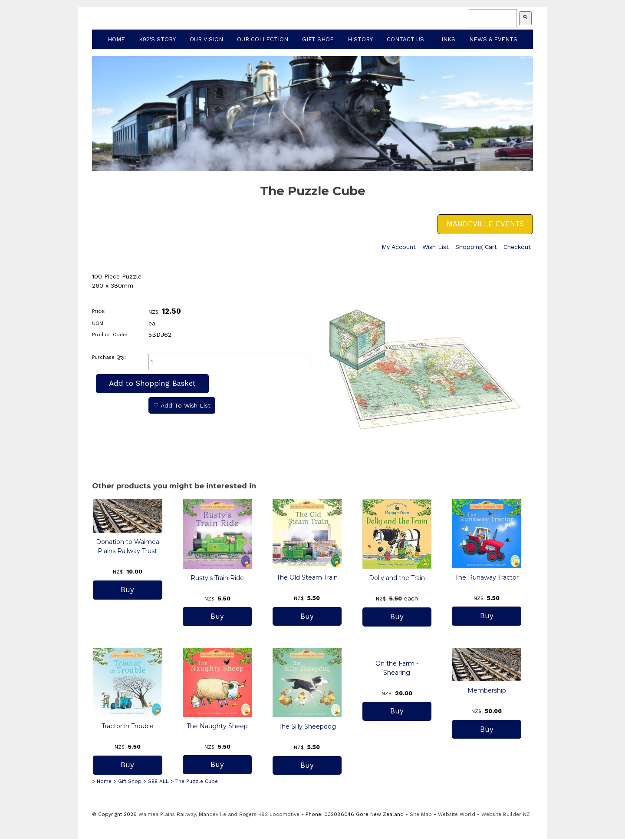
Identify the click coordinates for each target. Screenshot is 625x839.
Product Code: (109, 335)
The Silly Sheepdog (307, 726)
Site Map (421, 814)
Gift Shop (318, 39)
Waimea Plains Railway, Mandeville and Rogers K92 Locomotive (218, 814)
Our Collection (262, 39)
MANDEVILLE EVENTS (485, 223)
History (360, 39)
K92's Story (157, 39)
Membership (486, 690)
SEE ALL (158, 781)
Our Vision (206, 39)
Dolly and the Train (397, 578)
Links (446, 39)
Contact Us (405, 39)
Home (116, 39)
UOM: (98, 323)
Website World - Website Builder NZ (484, 814)
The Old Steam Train (307, 577)
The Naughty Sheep (217, 726)
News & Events (493, 39)
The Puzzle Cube (196, 781)
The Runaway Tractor (487, 577)
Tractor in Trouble (128, 726)
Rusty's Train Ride (217, 578)
